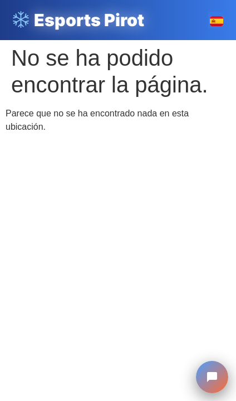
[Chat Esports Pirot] (212, 377)
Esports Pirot (78, 20)
